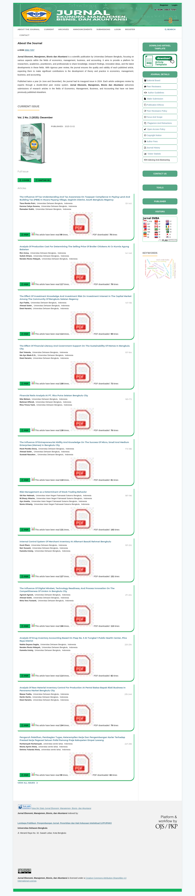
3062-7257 (29, 50)
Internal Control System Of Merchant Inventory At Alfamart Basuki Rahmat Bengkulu (65, 541)
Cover (25, 180)
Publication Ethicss (155, 105)
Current (49, 29)
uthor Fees (153, 141)
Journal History (153, 148)
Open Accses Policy (156, 129)
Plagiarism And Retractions (159, 123)
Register (130, 29)
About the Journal (29, 29)
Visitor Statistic (154, 154)
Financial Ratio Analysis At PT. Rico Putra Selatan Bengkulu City (54, 395)
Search (170, 29)
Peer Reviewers (154, 86)
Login (117, 29)
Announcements (82, 29)
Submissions (103, 29)
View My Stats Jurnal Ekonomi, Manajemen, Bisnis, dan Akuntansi (61, 808)
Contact (24, 35)
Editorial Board (153, 80)
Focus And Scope (154, 117)
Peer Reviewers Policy (157, 111)
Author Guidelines (156, 92)
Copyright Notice (154, 135)
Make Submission (155, 99)
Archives (63, 29)
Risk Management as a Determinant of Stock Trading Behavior (53, 492)
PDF (26, 234)
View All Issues (26, 783)
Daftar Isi (44, 180)
